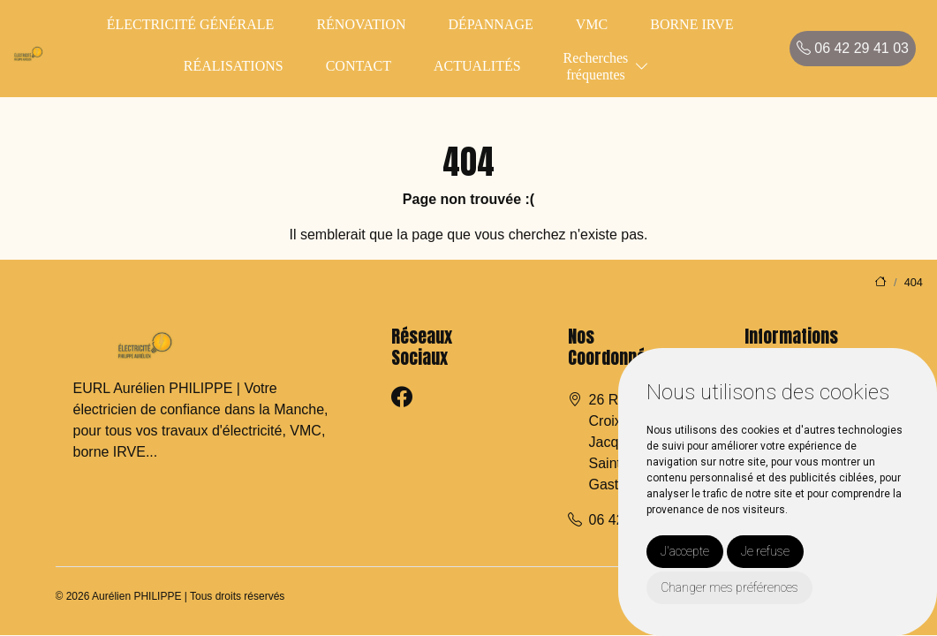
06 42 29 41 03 (853, 48)
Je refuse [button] (765, 551)
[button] (642, 66)
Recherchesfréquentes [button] (596, 66)
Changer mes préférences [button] (729, 587)
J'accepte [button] (685, 551)
